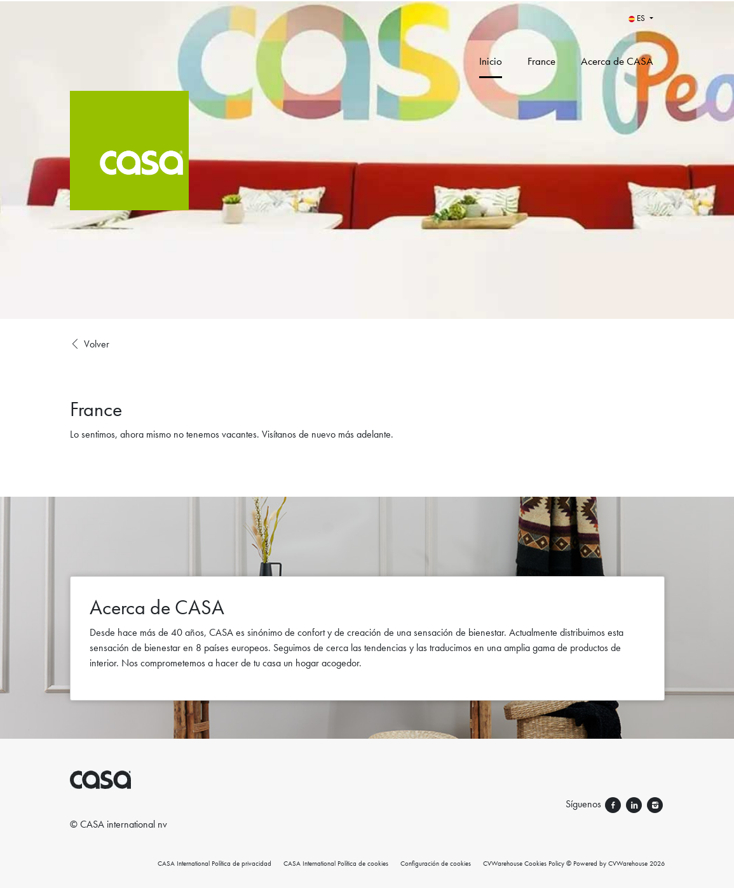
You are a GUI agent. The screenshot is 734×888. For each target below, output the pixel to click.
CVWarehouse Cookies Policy (523, 863)
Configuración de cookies (435, 863)
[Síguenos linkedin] (635, 804)
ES (638, 18)
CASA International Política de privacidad (214, 863)
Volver (89, 344)
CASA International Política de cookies (335, 863)
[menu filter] (367, 0)
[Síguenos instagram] (655, 804)
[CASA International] (189, 160)
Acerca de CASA (617, 61)
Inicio (490, 61)
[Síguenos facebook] (614, 804)
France (541, 61)
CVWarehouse (628, 863)
